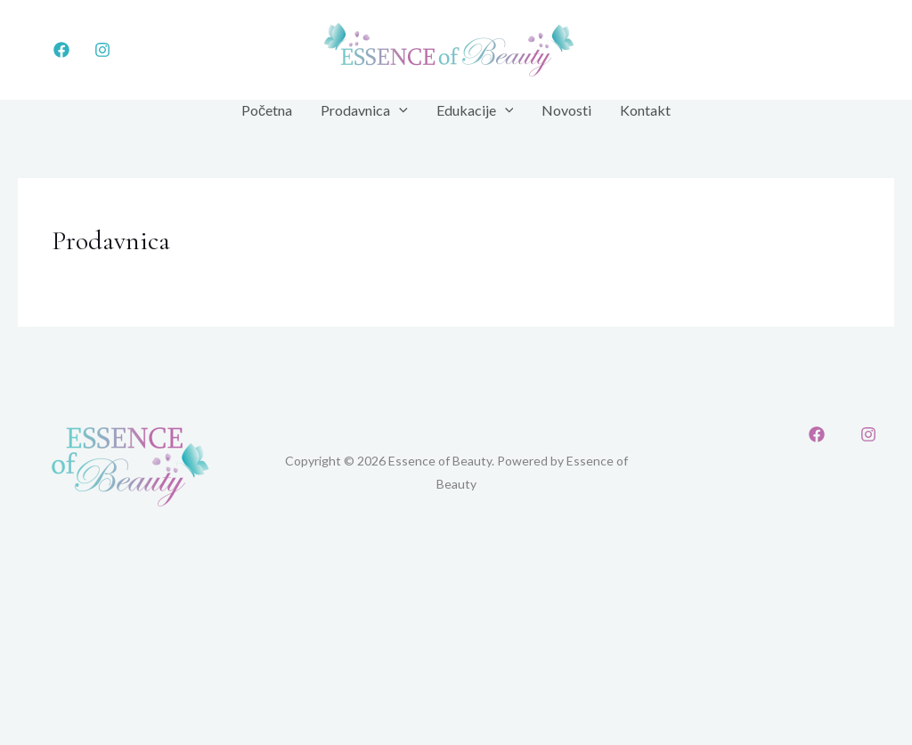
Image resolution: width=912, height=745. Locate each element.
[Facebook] (61, 50)
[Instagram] (102, 50)
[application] (399, 110)
